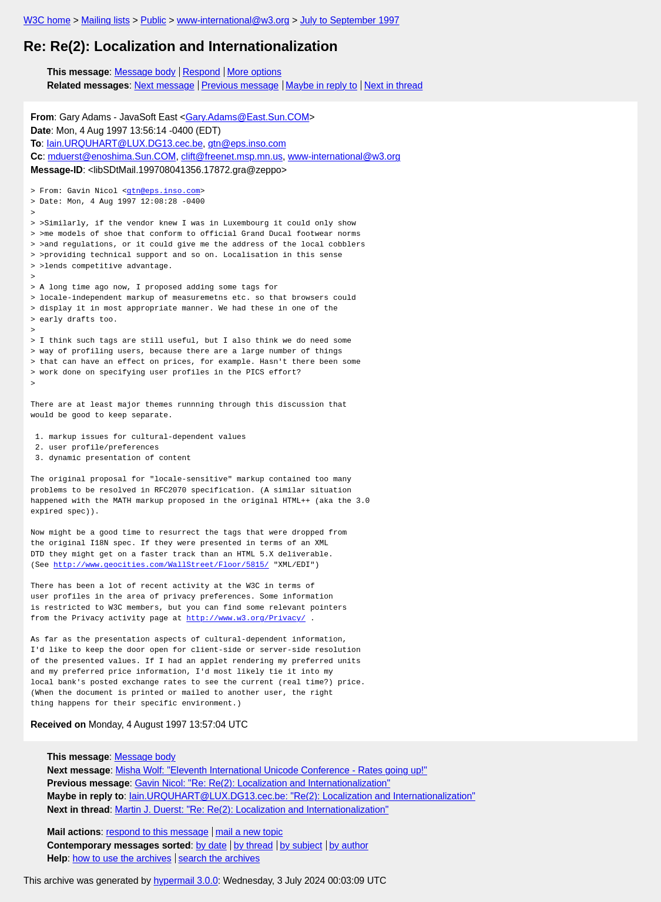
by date (211, 845)
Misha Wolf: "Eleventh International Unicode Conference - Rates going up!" (271, 770)
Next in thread (393, 85)
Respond (201, 72)
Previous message (240, 85)
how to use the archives (122, 858)
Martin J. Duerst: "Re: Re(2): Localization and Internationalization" (252, 810)
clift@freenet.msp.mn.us (232, 156)
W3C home (47, 20)
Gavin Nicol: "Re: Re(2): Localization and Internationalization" (262, 783)
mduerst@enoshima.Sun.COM (112, 156)
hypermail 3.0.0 (185, 881)
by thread (253, 845)
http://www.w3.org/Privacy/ (246, 618)
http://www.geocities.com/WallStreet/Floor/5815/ (161, 565)
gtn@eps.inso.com (247, 143)
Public (153, 20)
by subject (301, 845)
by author (348, 845)
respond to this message (157, 832)
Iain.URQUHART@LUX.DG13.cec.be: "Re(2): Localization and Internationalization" (302, 796)
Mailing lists (105, 20)
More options (254, 72)
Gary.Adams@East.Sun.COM (248, 117)
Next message (164, 85)
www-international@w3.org (233, 20)
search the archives (219, 858)
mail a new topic (249, 832)
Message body (145, 72)
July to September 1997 (350, 20)
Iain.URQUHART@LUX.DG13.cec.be (124, 143)
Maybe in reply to (321, 85)
